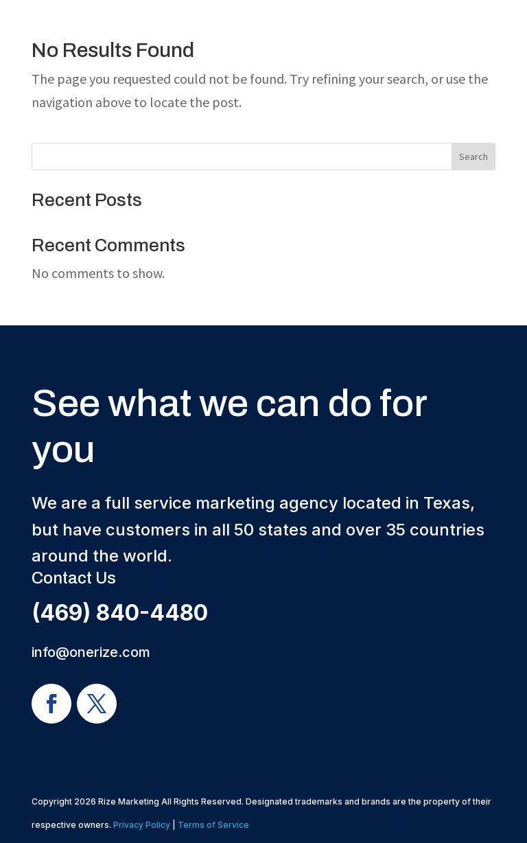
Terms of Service (213, 825)
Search (473, 156)
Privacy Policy (141, 825)
